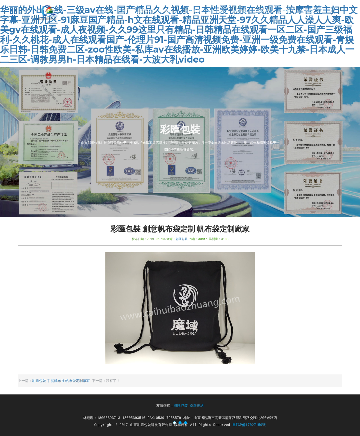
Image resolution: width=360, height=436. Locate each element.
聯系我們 (286, 11)
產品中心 (169, 11)
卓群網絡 (197, 406)
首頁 (102, 11)
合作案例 (216, 11)
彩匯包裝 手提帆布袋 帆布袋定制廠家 (61, 380)
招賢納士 (263, 11)
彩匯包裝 (182, 239)
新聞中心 (145, 11)
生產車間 (239, 11)
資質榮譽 (192, 11)
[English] (312, 11)
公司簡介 (122, 11)
